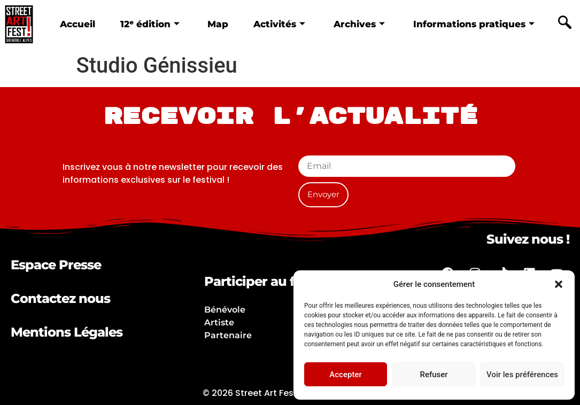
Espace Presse (56, 264)
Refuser (433, 374)
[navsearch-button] (564, 24)
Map (217, 23)
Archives (359, 23)
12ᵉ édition (149, 23)
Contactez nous (60, 298)
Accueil (77, 23)
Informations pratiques (474, 23)
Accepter (345, 374)
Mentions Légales (66, 332)
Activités (279, 23)
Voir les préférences (522, 374)
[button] (558, 284)
